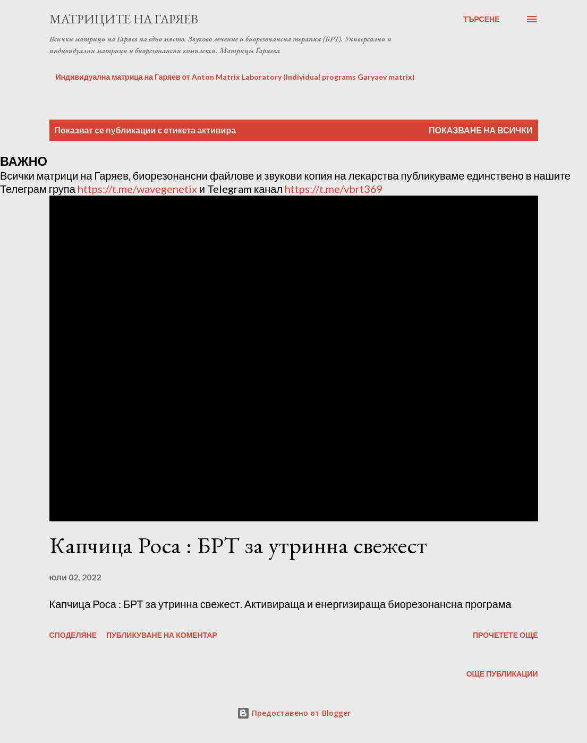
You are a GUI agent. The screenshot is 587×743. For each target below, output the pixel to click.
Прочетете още (505, 634)
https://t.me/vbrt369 (334, 188)
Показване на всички (480, 130)
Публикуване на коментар (161, 634)
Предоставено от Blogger (294, 713)
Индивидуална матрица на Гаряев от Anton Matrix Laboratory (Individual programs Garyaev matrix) (235, 76)
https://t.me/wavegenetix (137, 188)
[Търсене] (481, 19)
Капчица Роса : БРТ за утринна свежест (238, 545)
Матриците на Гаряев (123, 19)
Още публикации (502, 673)
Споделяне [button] (73, 634)
